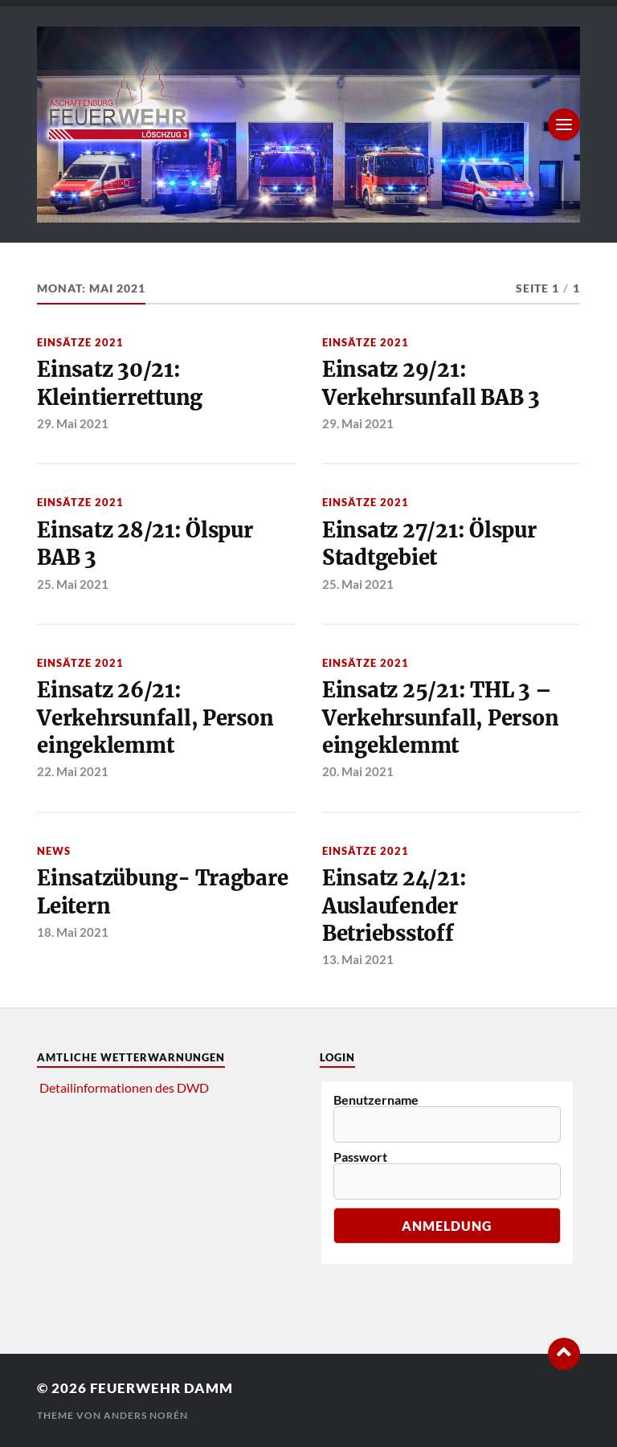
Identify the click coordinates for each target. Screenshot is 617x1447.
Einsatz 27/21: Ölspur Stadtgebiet (429, 543)
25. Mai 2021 (72, 584)
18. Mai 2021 (72, 932)
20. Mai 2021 (358, 771)
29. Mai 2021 (72, 423)
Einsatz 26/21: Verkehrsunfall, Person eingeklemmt (155, 717)
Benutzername (376, 1099)
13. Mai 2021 (358, 959)
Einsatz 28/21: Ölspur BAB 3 (145, 543)
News (54, 850)
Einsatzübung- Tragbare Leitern (162, 891)
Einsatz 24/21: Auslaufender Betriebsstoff (394, 905)
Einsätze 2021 (80, 342)
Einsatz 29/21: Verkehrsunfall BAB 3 (431, 383)
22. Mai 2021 (72, 771)
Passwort (360, 1157)
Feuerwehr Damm (161, 1388)
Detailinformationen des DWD (124, 1087)
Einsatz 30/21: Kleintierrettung (119, 383)
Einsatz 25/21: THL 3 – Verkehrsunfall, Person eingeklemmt (440, 717)
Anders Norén (146, 1415)
